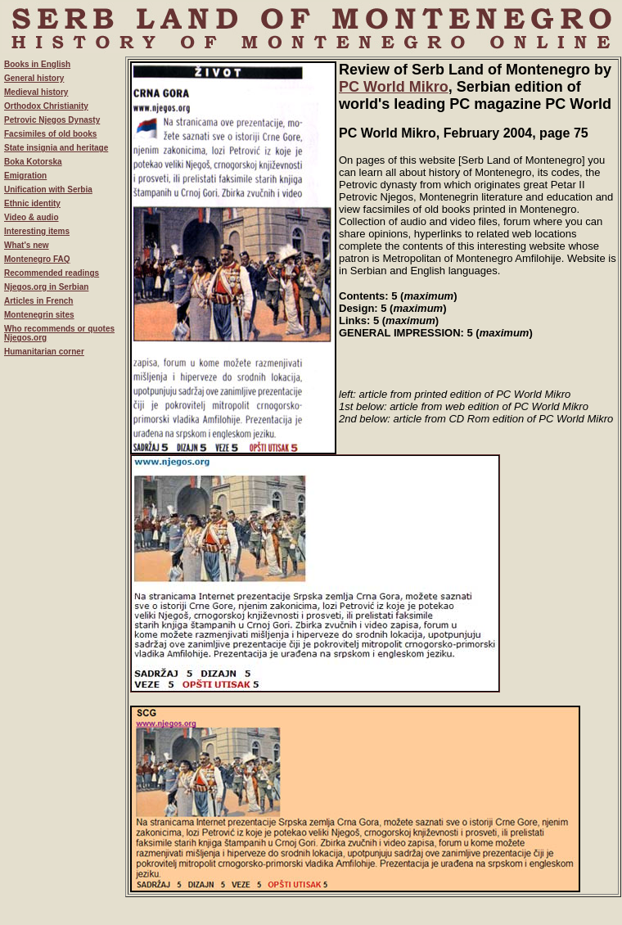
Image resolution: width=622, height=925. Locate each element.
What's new (26, 245)
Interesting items (37, 231)
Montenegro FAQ (37, 259)
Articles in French (38, 300)
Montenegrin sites (39, 314)
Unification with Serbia (48, 189)
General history (34, 78)
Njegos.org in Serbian (46, 286)
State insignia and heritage (56, 147)
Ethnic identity (32, 203)
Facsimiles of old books (50, 133)
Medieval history (36, 92)
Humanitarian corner (44, 351)
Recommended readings (51, 273)
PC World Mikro (393, 87)
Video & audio (31, 217)
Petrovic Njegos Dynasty (52, 119)
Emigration (25, 175)
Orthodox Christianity (46, 106)
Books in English (37, 64)
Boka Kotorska (33, 161)
